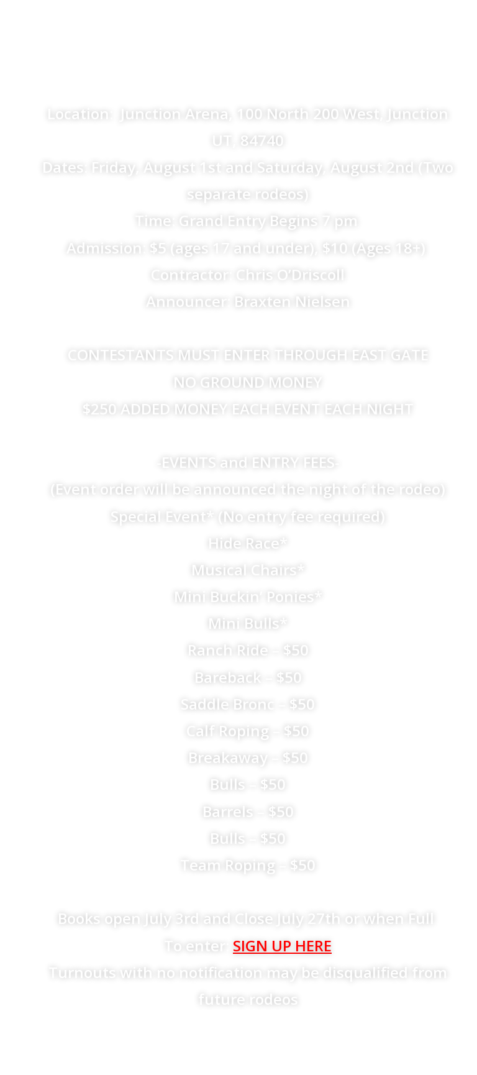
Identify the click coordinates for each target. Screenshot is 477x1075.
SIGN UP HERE (282, 945)
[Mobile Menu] (449, 24)
